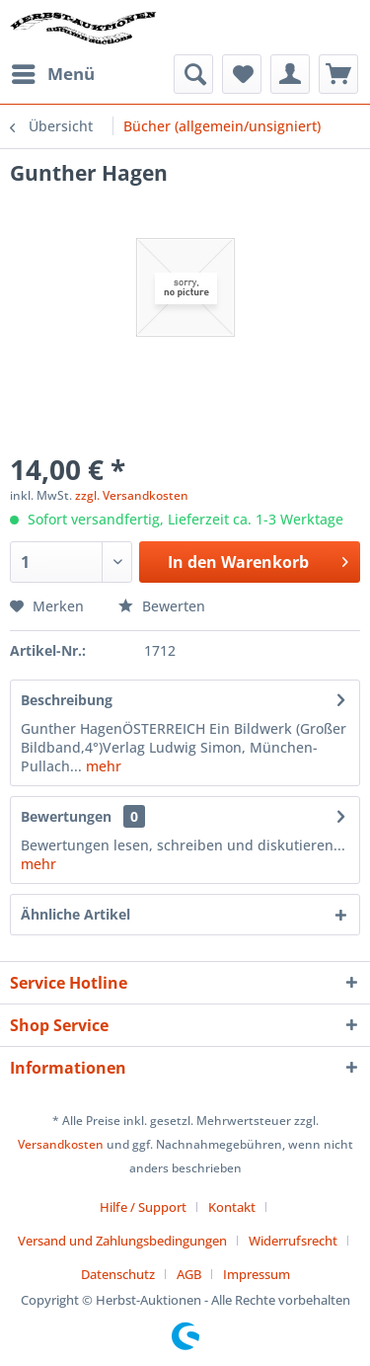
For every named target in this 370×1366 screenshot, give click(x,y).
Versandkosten (61, 1144)
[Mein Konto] (290, 74)
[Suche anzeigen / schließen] (193, 74)
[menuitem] (52, 74)
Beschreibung (66, 699)
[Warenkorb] (338, 74)
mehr (101, 766)
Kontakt (232, 1207)
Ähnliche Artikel (75, 914)
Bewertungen (66, 816)
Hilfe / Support (143, 1207)
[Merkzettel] (241, 74)
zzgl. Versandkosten (131, 495)
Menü (53, 71)
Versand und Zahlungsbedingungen (122, 1240)
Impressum (256, 1274)
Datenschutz (118, 1274)
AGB (189, 1274)
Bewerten (161, 606)
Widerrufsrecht (293, 1240)
